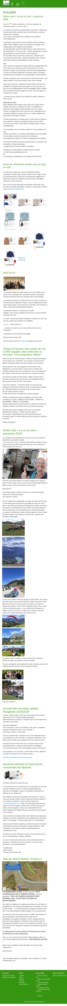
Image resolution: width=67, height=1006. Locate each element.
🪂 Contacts (39, 995)
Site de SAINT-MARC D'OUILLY (22, 859)
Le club (21, 977)
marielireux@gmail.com (16, 189)
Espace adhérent (23, 984)
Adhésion (21, 979)
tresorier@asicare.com (11, 803)
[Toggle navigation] (23, 3)
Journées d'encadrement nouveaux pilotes (17, 757)
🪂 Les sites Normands (42, 982)
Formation (21, 980)
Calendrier (22, 982)
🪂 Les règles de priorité (42, 987)
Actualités (21, 975)
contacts (23, 341)
